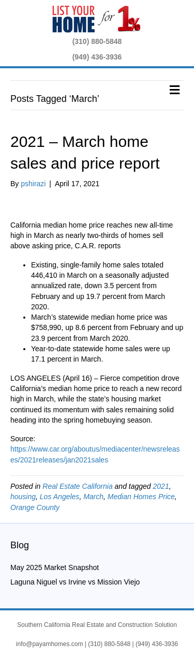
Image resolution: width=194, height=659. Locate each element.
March (93, 496)
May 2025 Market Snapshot (54, 567)
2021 (161, 486)
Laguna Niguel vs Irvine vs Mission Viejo (75, 582)
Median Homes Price (141, 496)
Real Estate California (77, 486)
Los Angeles (60, 496)
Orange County (34, 507)
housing (23, 496)
